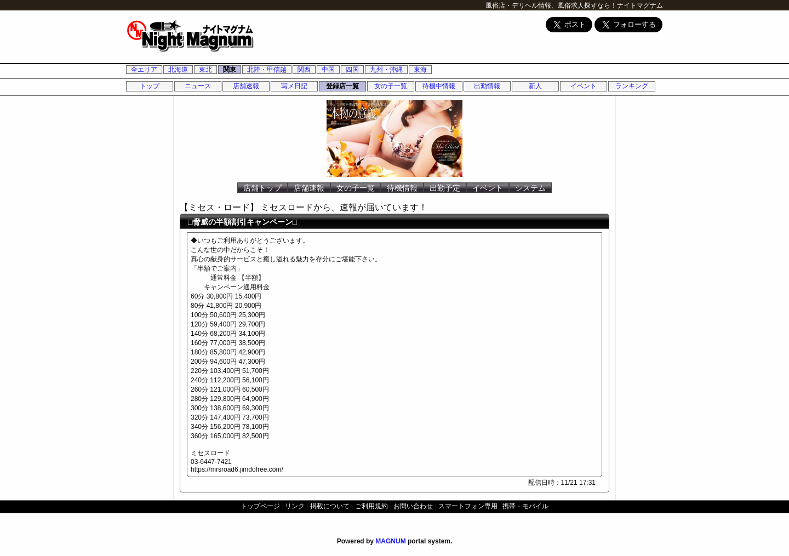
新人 (535, 86)
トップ (149, 86)
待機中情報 (438, 86)
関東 (229, 69)
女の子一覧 (390, 86)
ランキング (631, 86)
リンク (295, 506)
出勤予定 (445, 188)
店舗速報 (246, 86)
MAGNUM (390, 541)
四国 (352, 69)
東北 (205, 69)
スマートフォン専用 (468, 506)
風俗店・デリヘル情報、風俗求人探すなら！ (551, 5)
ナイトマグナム (640, 5)
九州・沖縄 (386, 69)
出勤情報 (487, 86)
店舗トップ (262, 188)
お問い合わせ (413, 506)
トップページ (260, 506)
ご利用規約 (371, 506)
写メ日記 (294, 86)
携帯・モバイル (525, 506)
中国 (328, 69)
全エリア (144, 69)
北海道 (178, 69)
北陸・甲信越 (267, 69)
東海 (420, 69)
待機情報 (402, 188)
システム (530, 188)
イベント (583, 86)
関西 (304, 69)
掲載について (330, 506)
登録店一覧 (342, 86)
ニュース (198, 86)
